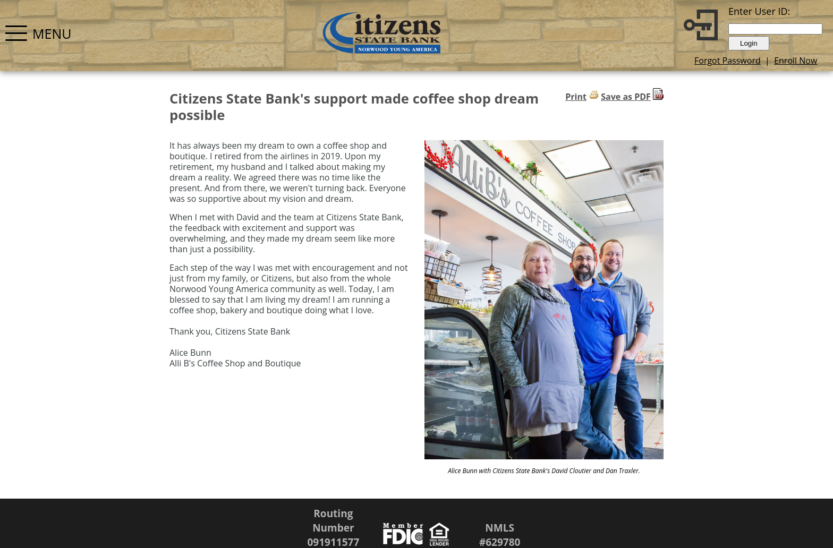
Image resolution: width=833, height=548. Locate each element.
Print (575, 96)
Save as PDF (626, 96)
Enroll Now (795, 60)
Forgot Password (727, 60)
